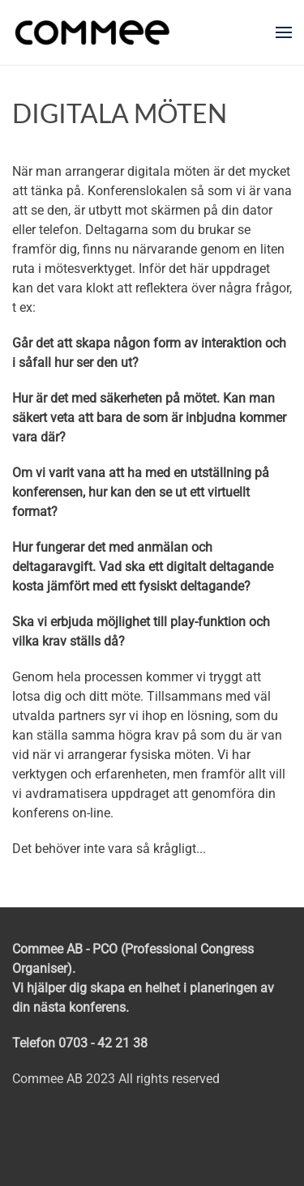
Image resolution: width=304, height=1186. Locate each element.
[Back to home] (92, 32)
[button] (284, 32)
